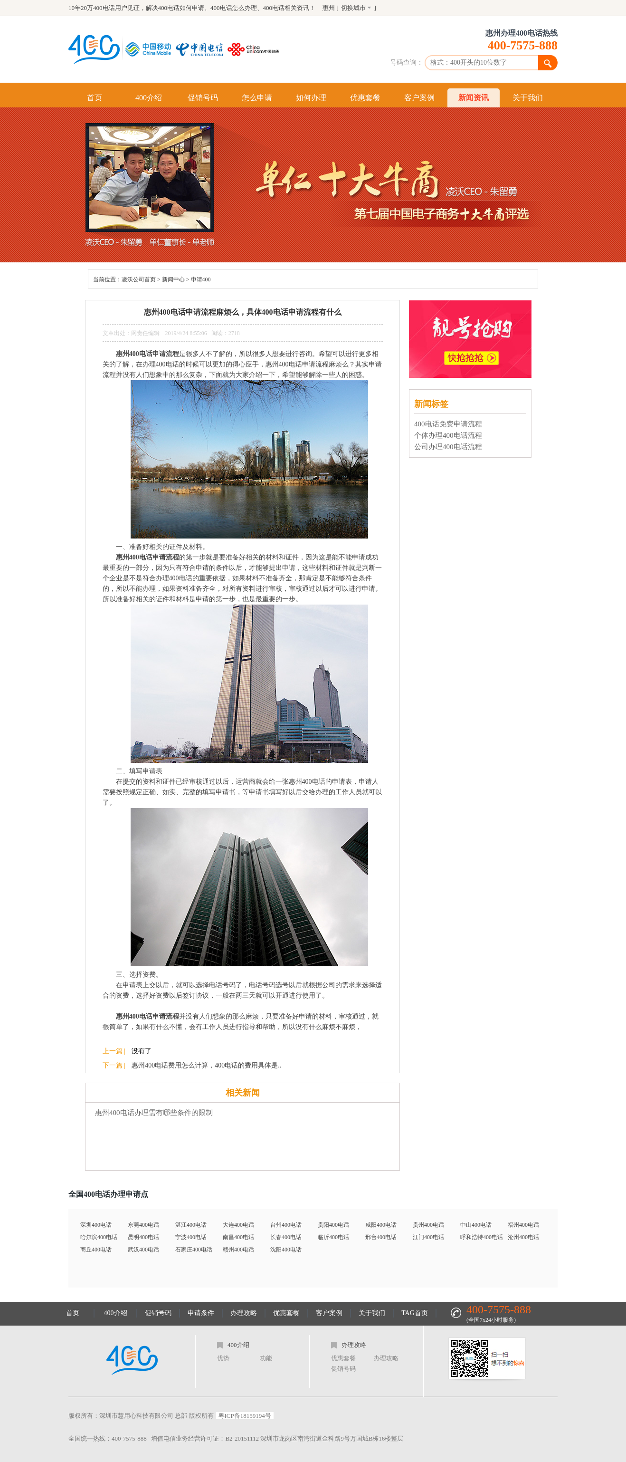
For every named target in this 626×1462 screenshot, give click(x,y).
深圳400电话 (96, 1225)
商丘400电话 (96, 1249)
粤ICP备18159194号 (244, 1415)
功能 (266, 1358)
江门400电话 (428, 1237)
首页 (94, 98)
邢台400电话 (381, 1237)
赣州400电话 (238, 1249)
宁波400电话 (191, 1237)
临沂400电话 (333, 1237)
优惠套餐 (365, 98)
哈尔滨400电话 (98, 1237)
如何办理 (311, 98)
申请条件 (201, 1313)
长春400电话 (286, 1237)
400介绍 (148, 98)
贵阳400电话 (333, 1225)
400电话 (274, 7)
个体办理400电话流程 (448, 435)
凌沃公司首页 (139, 279)
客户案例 (419, 98)
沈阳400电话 (286, 1249)
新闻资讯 (473, 98)
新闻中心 (173, 279)
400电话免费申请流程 (448, 424)
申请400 (201, 279)
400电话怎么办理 (233, 7)
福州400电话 (523, 1225)
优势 (223, 1358)
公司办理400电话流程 (448, 447)
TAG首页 (414, 1313)
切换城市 (353, 7)
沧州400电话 (523, 1237)
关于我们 (527, 98)
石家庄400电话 (193, 1249)
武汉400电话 (143, 1249)
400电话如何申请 (181, 7)
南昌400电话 (238, 1237)
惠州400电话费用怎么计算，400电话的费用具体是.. (206, 1065)
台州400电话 (286, 1225)
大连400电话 (238, 1225)
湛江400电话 (191, 1225)
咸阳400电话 (381, 1225)
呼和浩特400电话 (481, 1237)
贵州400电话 (428, 1225)
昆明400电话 (143, 1237)
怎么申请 (257, 98)
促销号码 (203, 98)
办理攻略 (243, 1313)
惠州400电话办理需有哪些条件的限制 (154, 1112)
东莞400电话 (143, 1225)
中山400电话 (476, 1225)
